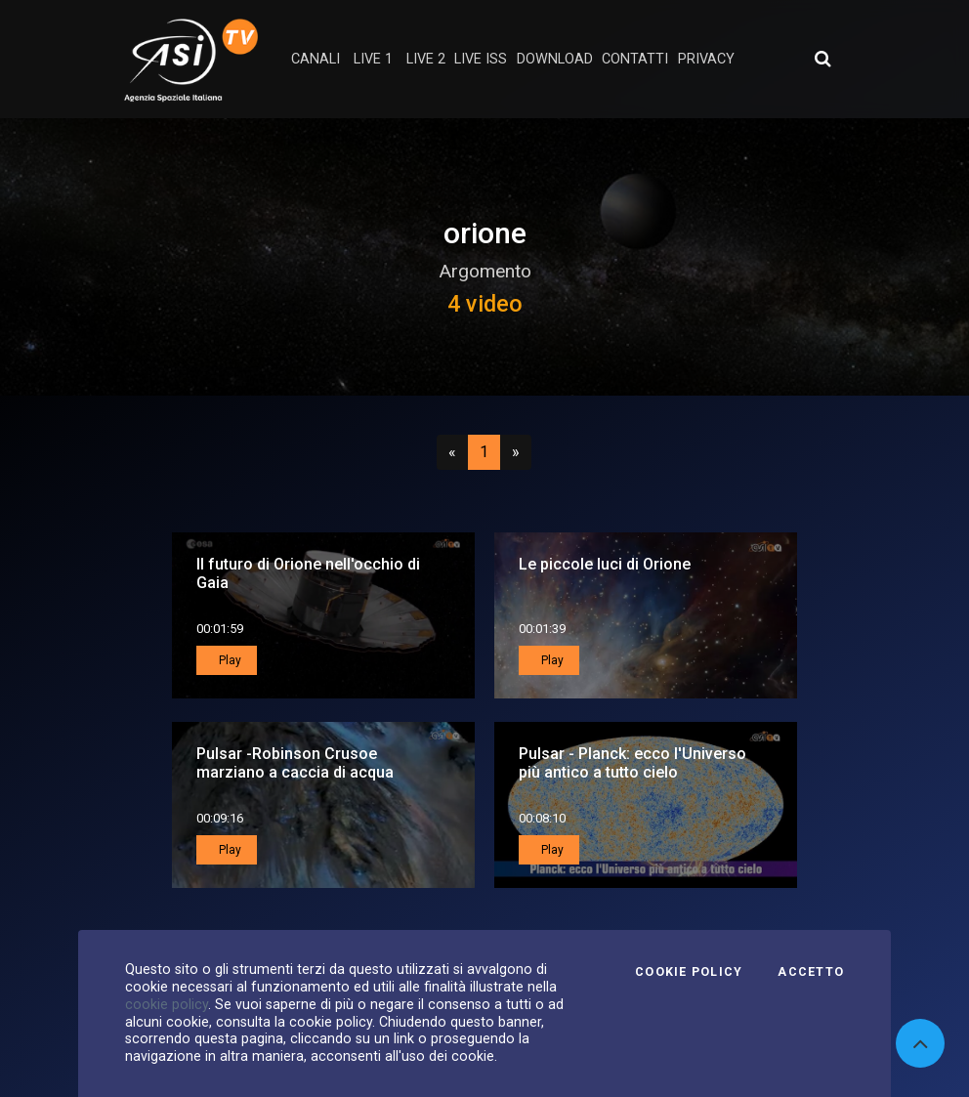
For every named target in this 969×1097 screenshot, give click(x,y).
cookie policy (166, 1004)
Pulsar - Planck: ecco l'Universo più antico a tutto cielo (632, 762)
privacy (706, 59)
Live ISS (480, 59)
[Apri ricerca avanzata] (822, 58)
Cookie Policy (688, 972)
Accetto (811, 972)
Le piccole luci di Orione (605, 564)
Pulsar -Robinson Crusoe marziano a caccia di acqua (295, 762)
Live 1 (373, 59)
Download (555, 59)
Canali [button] (315, 59)
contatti (635, 59)
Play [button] (228, 660)
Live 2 (425, 59)
